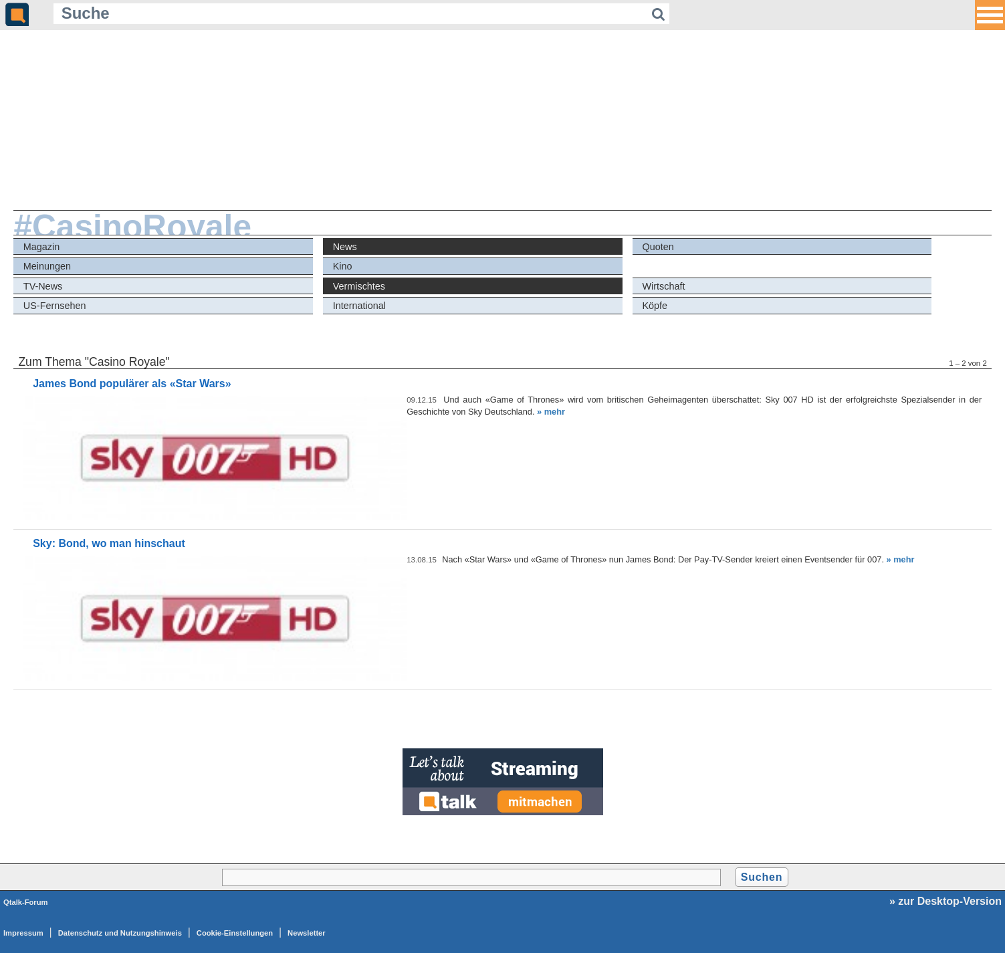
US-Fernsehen (54, 305)
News (345, 246)
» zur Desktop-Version (945, 901)
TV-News (42, 286)
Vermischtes (359, 286)
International (359, 305)
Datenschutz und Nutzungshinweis (120, 933)
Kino (342, 266)
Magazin (41, 246)
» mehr (551, 412)
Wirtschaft (663, 286)
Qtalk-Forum (25, 902)
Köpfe (654, 305)
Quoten (657, 246)
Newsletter (307, 933)
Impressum (23, 933)
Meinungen (47, 266)
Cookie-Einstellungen (235, 933)
